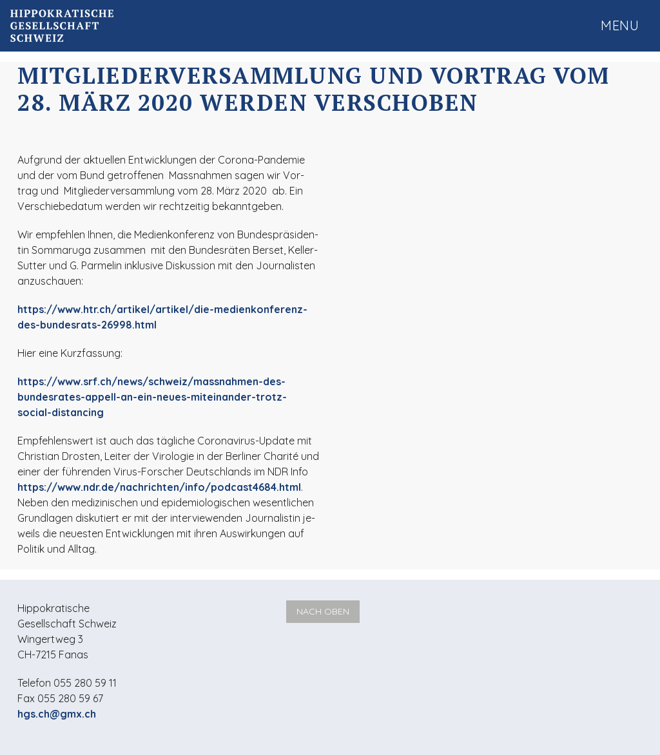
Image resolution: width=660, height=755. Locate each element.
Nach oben (322, 611)
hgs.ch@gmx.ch (56, 713)
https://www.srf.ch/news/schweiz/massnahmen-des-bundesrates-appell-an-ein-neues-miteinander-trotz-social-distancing (152, 397)
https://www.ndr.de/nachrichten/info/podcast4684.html (159, 487)
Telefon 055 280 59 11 (67, 682)
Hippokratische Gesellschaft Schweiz (61, 26)
